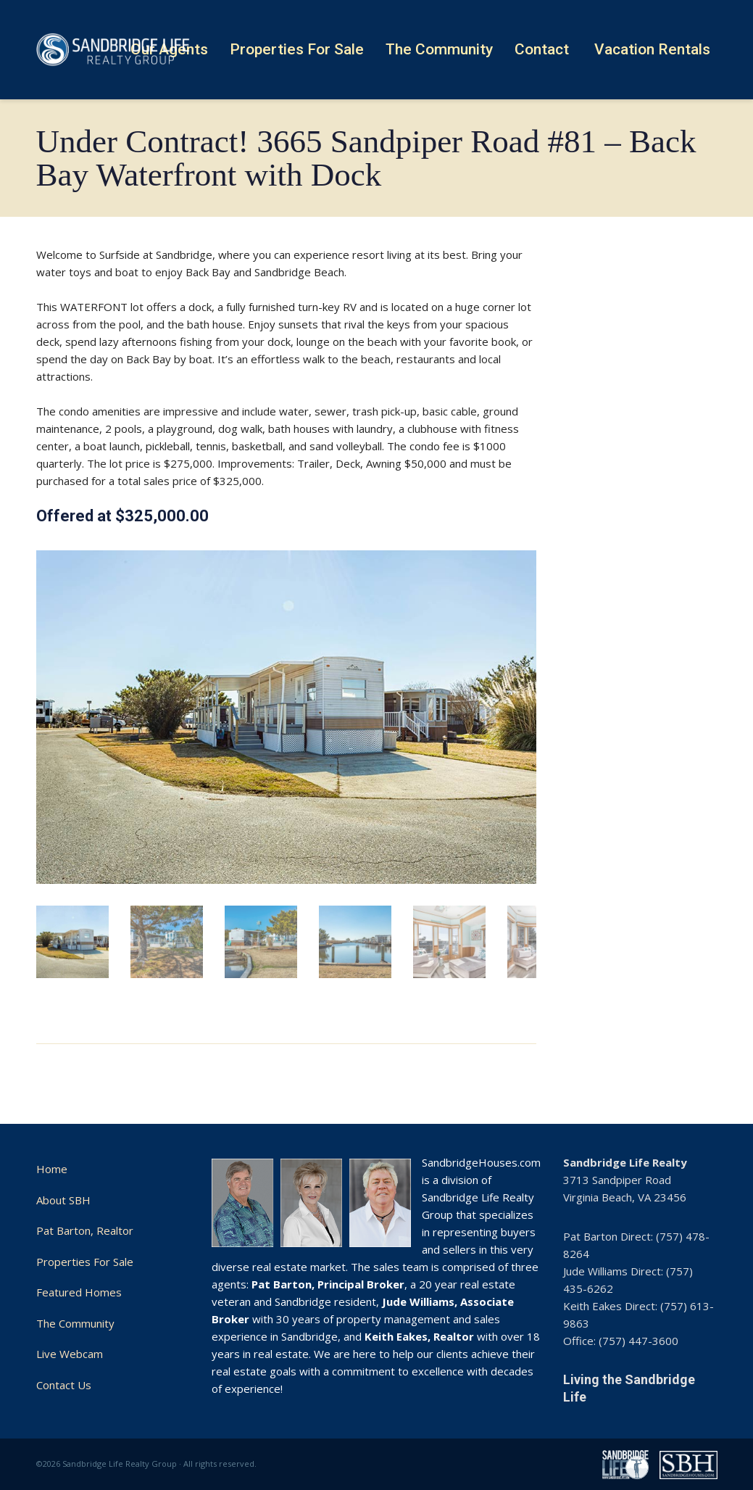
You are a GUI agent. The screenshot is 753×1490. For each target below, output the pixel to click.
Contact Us (63, 1385)
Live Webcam (69, 1353)
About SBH (63, 1200)
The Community (75, 1323)
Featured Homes (79, 1292)
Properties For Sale (84, 1261)
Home (51, 1169)
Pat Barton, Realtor (84, 1230)
